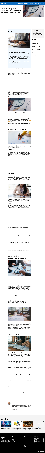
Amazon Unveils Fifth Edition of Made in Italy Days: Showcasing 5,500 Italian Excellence (28, 429)
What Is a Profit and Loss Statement (37, 32)
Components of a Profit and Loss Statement (38, 34)
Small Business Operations (4, 6)
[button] (43, 4)
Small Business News (3, 427)
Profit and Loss (15, 48)
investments (25, 53)
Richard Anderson (8, 14)
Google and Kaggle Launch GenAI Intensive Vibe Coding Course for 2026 (38, 46)
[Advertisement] (22, 22)
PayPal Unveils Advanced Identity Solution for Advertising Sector (37, 43)
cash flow (9, 124)
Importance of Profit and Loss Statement (37, 33)
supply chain (23, 155)
